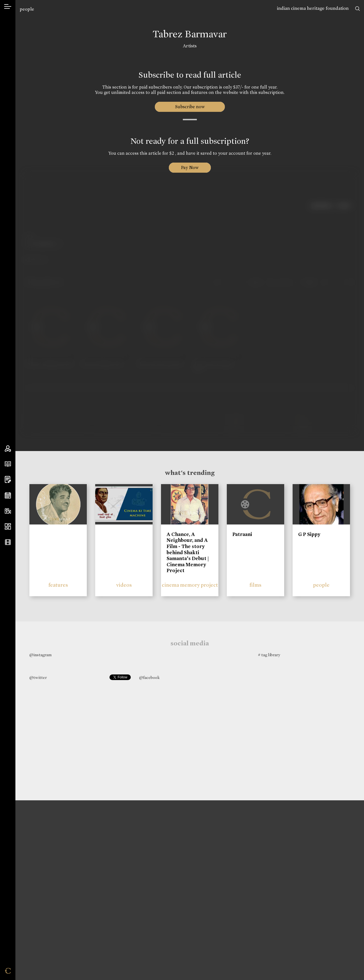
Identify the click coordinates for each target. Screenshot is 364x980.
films (255, 585)
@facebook (149, 677)
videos (124, 585)
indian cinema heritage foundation (313, 8)
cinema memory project (190, 585)
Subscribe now (190, 106)
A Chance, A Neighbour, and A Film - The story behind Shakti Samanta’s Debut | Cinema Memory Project (188, 552)
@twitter (38, 677)
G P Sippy (309, 534)
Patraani (242, 534)
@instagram (40, 654)
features (58, 585)
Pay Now (190, 167)
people (27, 9)
